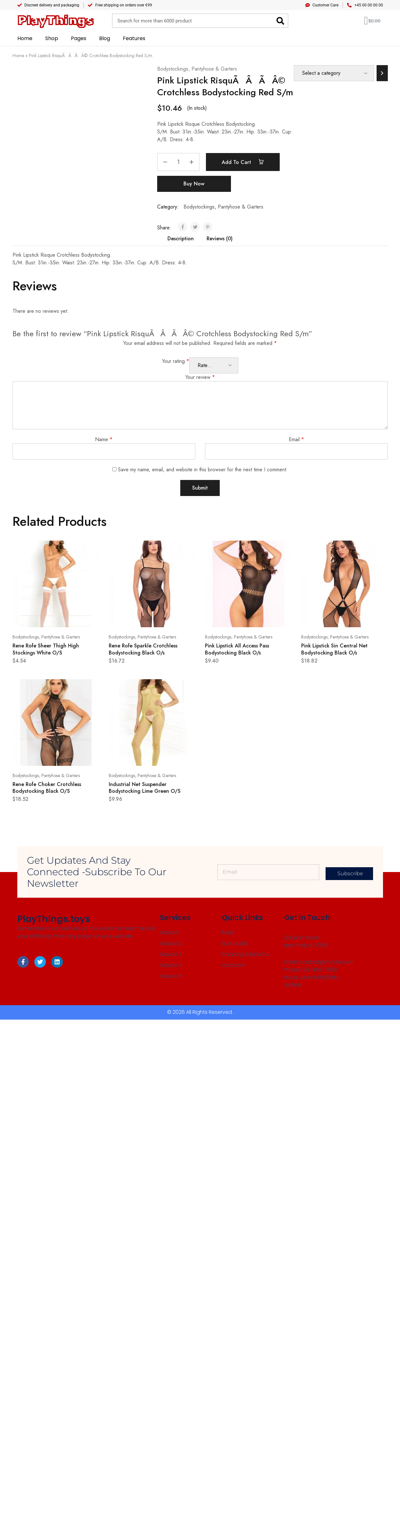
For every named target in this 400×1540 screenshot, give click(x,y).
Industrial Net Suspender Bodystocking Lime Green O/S (145, 788)
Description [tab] (180, 238)
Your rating (175, 361)
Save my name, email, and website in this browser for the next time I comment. (203, 469)
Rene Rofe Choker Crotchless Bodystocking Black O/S (47, 788)
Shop (51, 38)
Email (296, 439)
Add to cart (243, 162)
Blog (104, 38)
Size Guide (234, 943)
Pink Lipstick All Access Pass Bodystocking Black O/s (237, 649)
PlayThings (55, 20)
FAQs (228, 932)
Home (24, 38)
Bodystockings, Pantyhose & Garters (197, 69)
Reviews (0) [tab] (220, 238)
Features (134, 38)
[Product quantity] (178, 162)
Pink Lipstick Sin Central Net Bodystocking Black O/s (334, 649)
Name (104, 439)
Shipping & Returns (245, 954)
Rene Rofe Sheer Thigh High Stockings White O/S (46, 649)
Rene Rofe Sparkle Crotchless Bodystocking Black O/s (143, 649)
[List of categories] (334, 73)
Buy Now (193, 183)
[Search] (280, 20)
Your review (200, 377)
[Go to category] (382, 73)
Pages (78, 38)
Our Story (233, 965)
